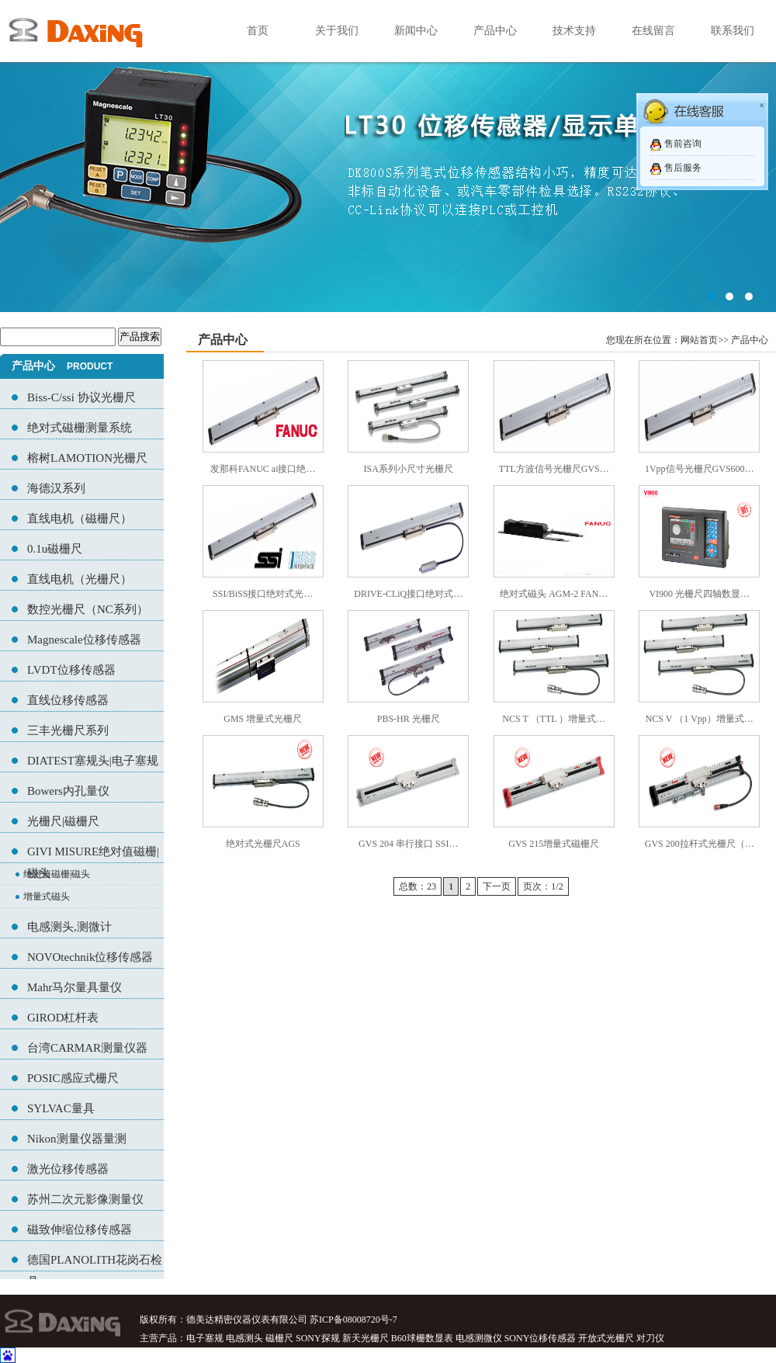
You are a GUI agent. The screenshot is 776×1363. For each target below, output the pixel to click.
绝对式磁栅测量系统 (79, 427)
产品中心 (495, 30)
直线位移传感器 (68, 700)
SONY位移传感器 (540, 1338)
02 (388, 156)
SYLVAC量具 (61, 1108)
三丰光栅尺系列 (68, 730)
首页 (257, 30)
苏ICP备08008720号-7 (353, 1319)
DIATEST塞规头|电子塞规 (92, 760)
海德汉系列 (56, 488)
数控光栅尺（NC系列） (87, 609)
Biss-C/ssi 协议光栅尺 (81, 397)
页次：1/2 (543, 886)
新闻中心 (416, 30)
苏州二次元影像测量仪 (85, 1199)
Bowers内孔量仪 (68, 791)
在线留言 (653, 30)
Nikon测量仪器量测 (76, 1138)
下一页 (497, 886)
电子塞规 (204, 1338)
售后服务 (683, 167)
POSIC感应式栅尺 (73, 1078)
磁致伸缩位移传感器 (79, 1229)
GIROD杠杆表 (63, 1017)
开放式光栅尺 (606, 1338)
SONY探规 (318, 1338)
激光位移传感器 (68, 1169)
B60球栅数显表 (422, 1338)
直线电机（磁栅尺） (79, 518)
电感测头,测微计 (69, 927)
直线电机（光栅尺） (79, 579)
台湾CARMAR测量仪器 (87, 1048)
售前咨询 (683, 143)
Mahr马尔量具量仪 (75, 987)
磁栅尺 (279, 1338)
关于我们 (337, 30)
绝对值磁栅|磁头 (56, 874)
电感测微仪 (479, 1338)
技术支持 (574, 30)
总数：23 (417, 886)
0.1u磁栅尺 (54, 549)
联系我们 (732, 30)
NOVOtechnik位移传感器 (90, 957)
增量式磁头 (46, 896)
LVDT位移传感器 (71, 670)
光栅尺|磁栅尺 (63, 821)
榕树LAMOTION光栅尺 (87, 458)
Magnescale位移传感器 (84, 639)
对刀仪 (650, 1338)
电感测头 (244, 1338)
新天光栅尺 (365, 1338)
